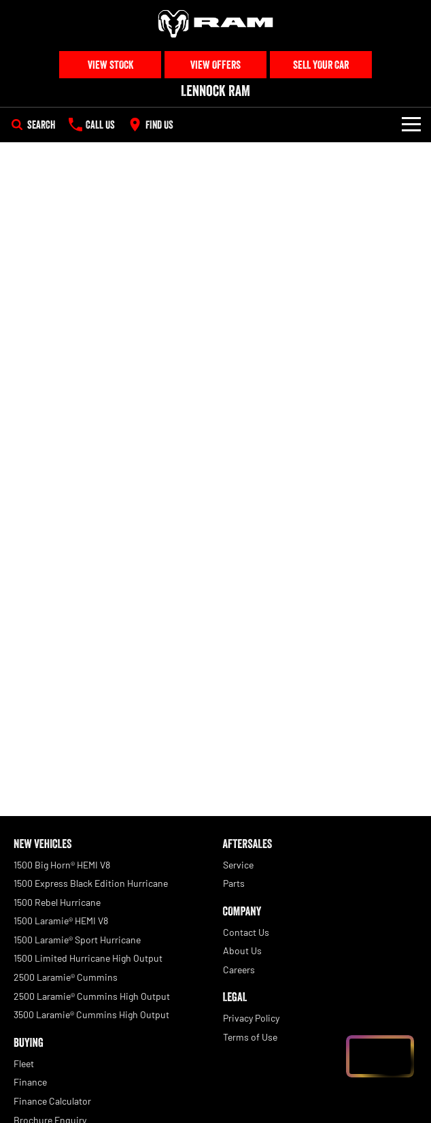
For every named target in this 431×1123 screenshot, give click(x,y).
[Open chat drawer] (380, 1056)
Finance (30, 1082)
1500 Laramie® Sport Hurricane (77, 939)
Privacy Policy (251, 1018)
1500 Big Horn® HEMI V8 (62, 864)
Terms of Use (250, 1037)
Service (238, 864)
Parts (234, 883)
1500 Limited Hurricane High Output (88, 958)
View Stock (110, 64)
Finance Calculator (52, 1101)
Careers (239, 969)
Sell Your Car (321, 64)
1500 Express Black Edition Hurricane (91, 883)
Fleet (24, 1063)
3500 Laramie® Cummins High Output (91, 1014)
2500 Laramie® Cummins (66, 977)
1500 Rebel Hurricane (57, 902)
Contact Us (246, 932)
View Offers (215, 64)
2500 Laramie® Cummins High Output (92, 996)
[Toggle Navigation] (411, 125)
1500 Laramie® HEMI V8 (61, 920)
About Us (242, 950)
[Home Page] (215, 24)
